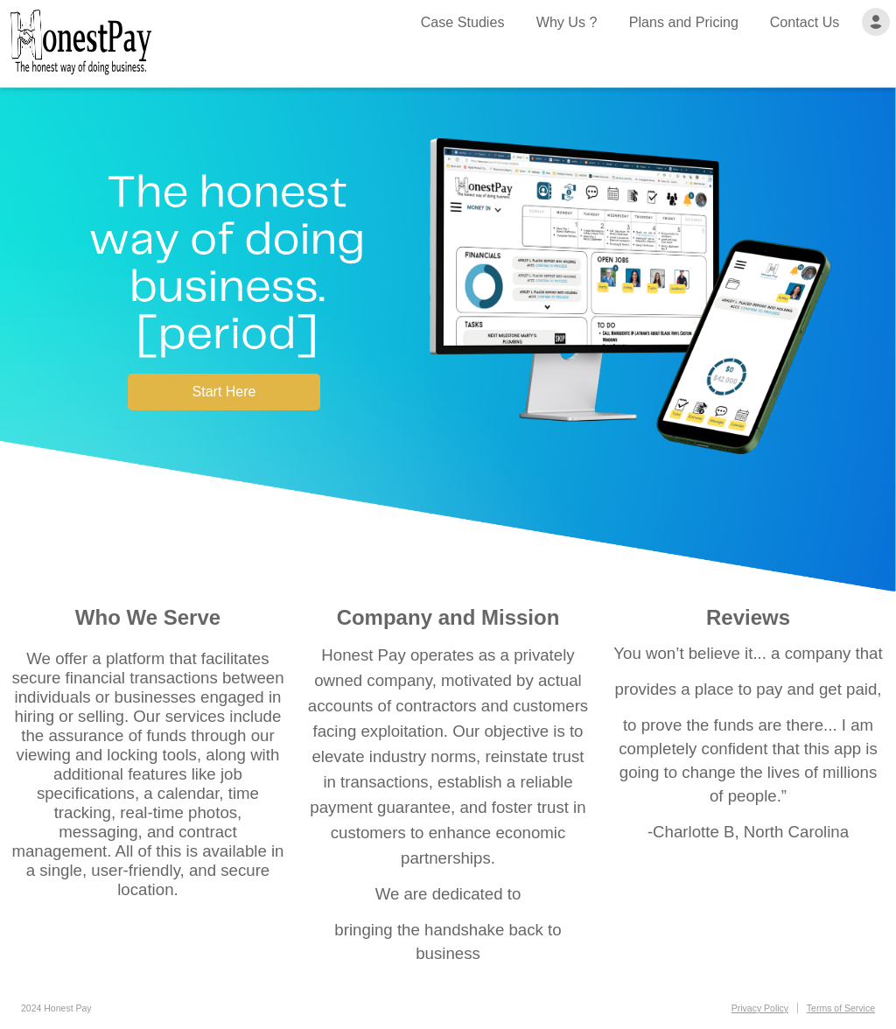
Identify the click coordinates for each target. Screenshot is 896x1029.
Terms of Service (841, 1008)
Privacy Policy (760, 1008)
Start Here (224, 391)
